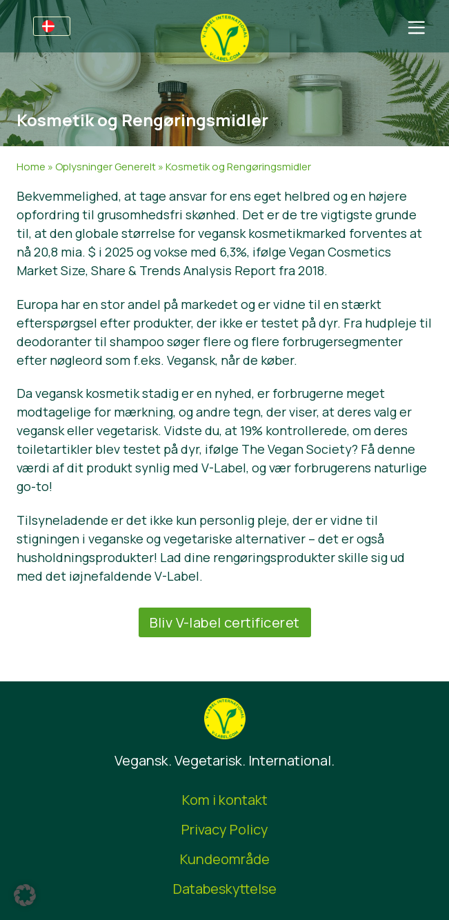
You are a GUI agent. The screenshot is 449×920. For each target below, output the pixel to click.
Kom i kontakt (225, 799)
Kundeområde (225, 859)
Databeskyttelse (225, 888)
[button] (25, 895)
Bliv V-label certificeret (225, 622)
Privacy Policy (224, 829)
